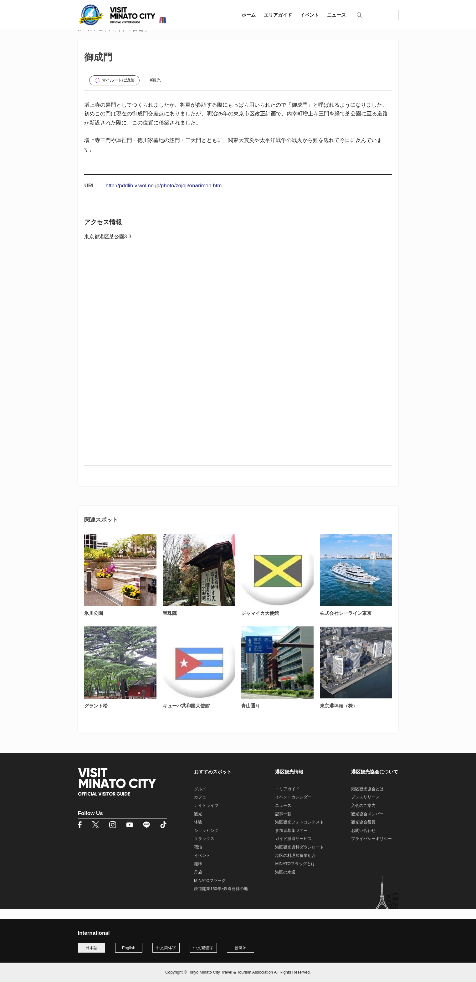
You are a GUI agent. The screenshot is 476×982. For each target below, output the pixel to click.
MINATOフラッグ (210, 890)
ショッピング (206, 840)
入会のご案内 (363, 815)
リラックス (204, 849)
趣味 (198, 874)
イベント (202, 865)
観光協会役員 (363, 832)
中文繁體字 (203, 947)
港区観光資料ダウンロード (299, 857)
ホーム (85, 39)
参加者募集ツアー (291, 840)
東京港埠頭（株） (338, 715)
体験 (198, 832)
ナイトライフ (206, 815)
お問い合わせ (363, 840)
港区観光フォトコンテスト (299, 832)
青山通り (250, 715)
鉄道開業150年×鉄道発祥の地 (221, 899)
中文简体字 (166, 947)
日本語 (91, 947)
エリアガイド (112, 39)
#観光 (155, 90)
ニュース (283, 815)
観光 (198, 824)
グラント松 (96, 715)
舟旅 (198, 882)
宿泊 (198, 857)
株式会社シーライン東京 (345, 623)
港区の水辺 (285, 882)
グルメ (200, 799)
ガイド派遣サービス (293, 849)
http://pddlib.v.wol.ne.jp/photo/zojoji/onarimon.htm (163, 196)
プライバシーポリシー (371, 849)
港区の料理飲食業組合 (295, 865)
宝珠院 (170, 623)
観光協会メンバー (367, 824)
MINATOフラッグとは (295, 874)
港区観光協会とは (367, 799)
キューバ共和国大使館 (186, 715)
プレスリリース (365, 807)
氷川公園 (93, 623)
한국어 (240, 947)
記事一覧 (283, 824)
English (129, 947)
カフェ (200, 807)
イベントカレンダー (293, 807)
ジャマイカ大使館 (260, 623)
